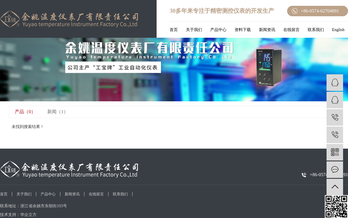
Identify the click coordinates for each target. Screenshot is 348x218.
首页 (174, 30)
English (338, 30)
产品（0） (25, 111)
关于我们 (194, 30)
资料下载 (243, 30)
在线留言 (291, 30)
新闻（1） (57, 111)
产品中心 (218, 30)
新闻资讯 (267, 30)
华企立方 (28, 214)
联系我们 (316, 30)
